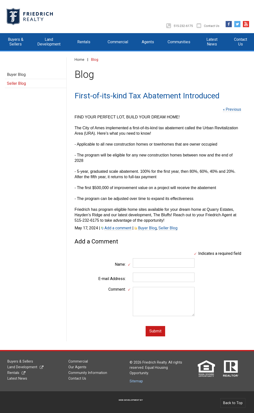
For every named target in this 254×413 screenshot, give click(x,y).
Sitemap (136, 381)
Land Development (48, 41)
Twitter (237, 23)
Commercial (118, 42)
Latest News (211, 41)
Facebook (229, 23)
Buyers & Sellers (15, 41)
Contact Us (211, 26)
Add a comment (117, 228)
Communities (179, 42)
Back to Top (233, 403)
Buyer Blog (16, 74)
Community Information (87, 373)
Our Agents (77, 367)
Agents (148, 42)
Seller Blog (16, 83)
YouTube (246, 23)
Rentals (83, 42)
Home (79, 60)
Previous (233, 109)
